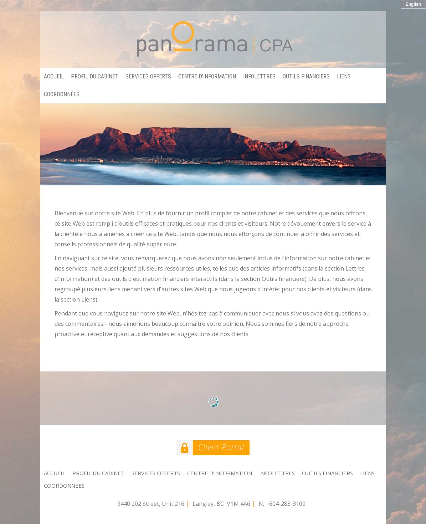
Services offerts (148, 76)
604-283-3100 (287, 504)
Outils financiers (306, 76)
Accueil (54, 76)
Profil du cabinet (94, 76)
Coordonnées (61, 94)
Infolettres (259, 76)
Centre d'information (207, 76)
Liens (344, 76)
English (413, 4)
